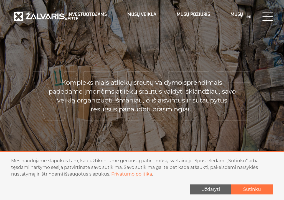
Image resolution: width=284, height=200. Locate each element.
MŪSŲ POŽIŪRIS (193, 14)
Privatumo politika (131, 174)
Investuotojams (87, 14)
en (248, 16)
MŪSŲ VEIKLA (141, 14)
